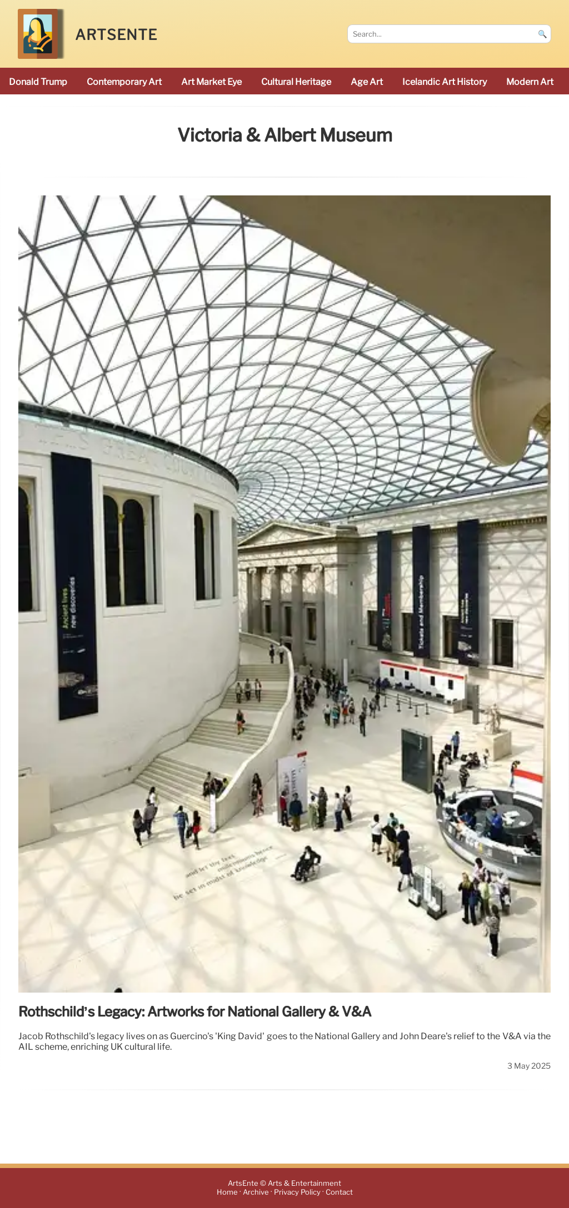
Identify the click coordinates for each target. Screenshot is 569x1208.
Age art (367, 82)
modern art (529, 82)
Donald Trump (38, 82)
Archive (256, 1193)
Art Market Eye (211, 82)
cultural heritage (296, 82)
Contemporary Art (124, 82)
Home (227, 1193)
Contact (339, 1193)
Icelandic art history (444, 82)
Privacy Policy (297, 1193)
